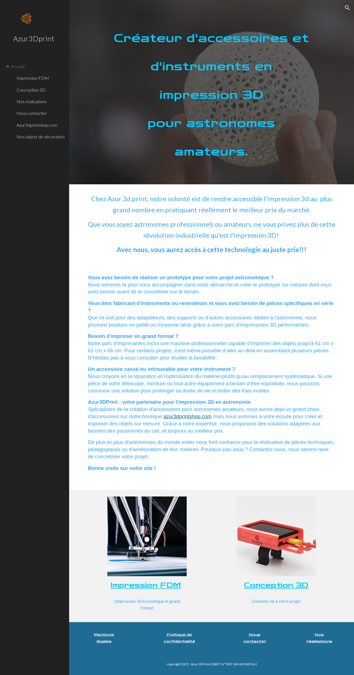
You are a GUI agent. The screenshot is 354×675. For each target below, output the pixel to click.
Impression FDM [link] (33, 78)
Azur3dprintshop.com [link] (37, 125)
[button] (347, 7)
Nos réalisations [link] (32, 101)
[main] (211, 92)
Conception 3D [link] (31, 89)
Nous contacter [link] (31, 113)
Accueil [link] (18, 66)
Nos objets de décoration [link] (41, 136)
